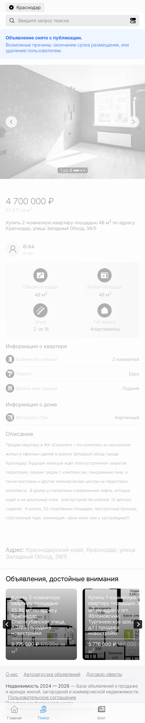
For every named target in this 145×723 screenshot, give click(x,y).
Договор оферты (104, 674)
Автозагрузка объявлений (52, 674)
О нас (12, 674)
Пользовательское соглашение (42, 697)
